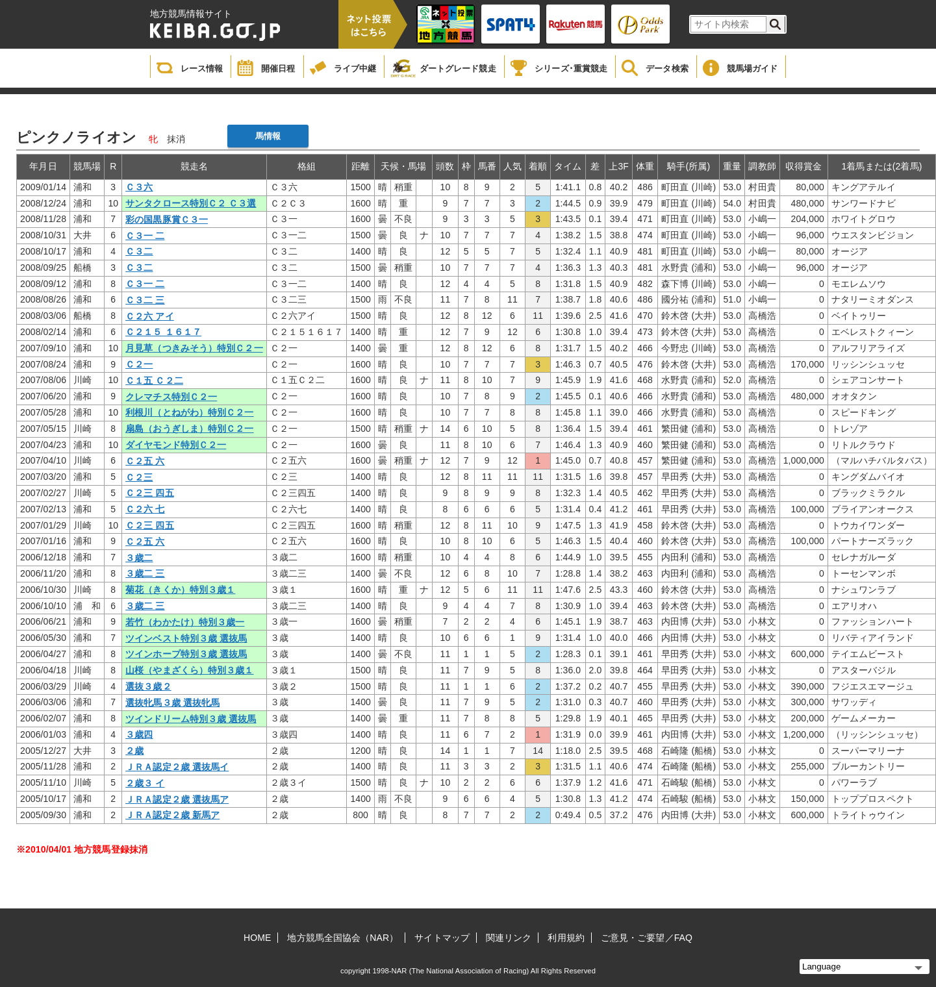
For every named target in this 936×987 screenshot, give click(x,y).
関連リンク (509, 937)
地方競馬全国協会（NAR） (342, 937)
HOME (257, 937)
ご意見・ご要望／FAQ (646, 937)
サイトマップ (442, 937)
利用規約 (566, 937)
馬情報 (268, 136)
